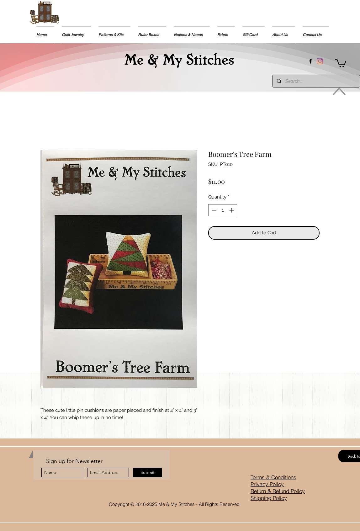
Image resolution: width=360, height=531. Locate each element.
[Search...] (316, 81)
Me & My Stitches (179, 58)
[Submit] (147, 472)
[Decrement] (213, 210)
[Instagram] (320, 61)
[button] (114, 34)
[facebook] (310, 61)
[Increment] (232, 210)
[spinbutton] (223, 210)
